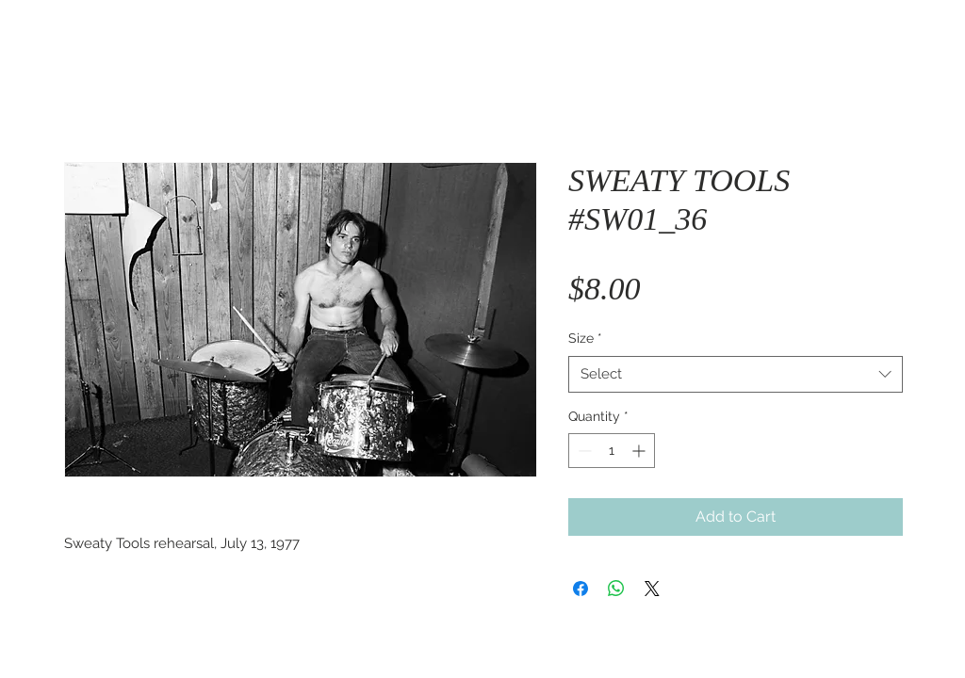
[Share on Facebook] (580, 588)
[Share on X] (652, 588)
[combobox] (735, 374)
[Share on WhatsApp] (616, 588)
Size (585, 338)
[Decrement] (583, 450)
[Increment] (640, 450)
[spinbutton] (612, 450)
